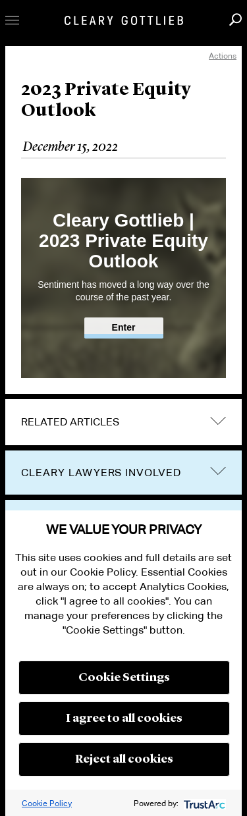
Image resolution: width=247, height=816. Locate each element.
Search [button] (235, 19)
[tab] (123, 422)
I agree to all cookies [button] (124, 718)
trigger (218, 471)
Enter (124, 327)
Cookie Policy (47, 803)
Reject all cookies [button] (124, 759)
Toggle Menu (12, 20)
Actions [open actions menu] (222, 56)
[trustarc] (203, 803)
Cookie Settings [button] (124, 678)
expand (218, 420)
